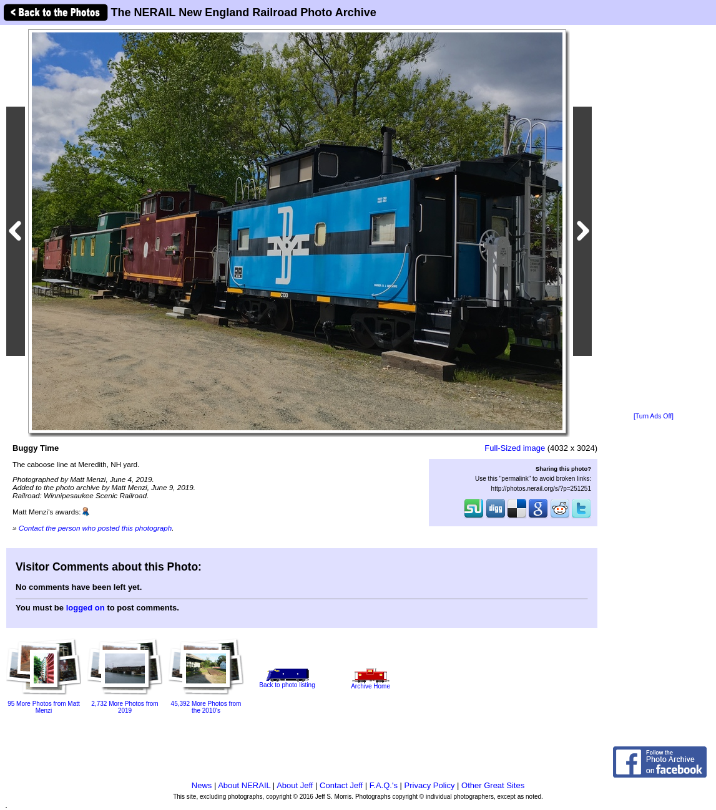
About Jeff (295, 785)
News (202, 785)
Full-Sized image (514, 448)
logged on (85, 607)
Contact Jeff (341, 785)
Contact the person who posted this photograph (95, 528)
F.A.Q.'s (384, 785)
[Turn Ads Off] (654, 416)
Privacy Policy (430, 785)
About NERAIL (244, 785)
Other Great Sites (492, 785)
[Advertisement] (654, 219)
